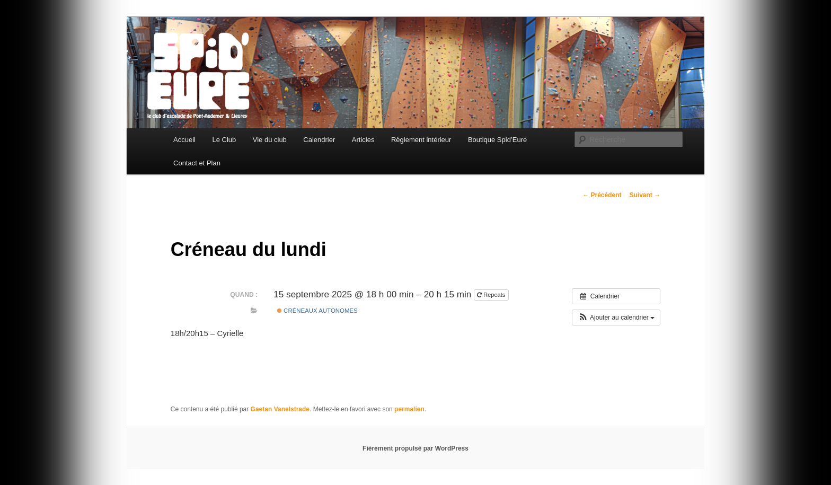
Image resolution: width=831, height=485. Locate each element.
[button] (616, 317)
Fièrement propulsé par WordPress (415, 448)
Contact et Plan (196, 163)
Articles (363, 140)
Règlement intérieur (421, 140)
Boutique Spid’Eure (497, 140)
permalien (409, 409)
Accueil (184, 140)
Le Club (224, 140)
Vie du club (270, 140)
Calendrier (319, 140)
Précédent (601, 195)
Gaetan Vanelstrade (280, 409)
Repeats (492, 295)
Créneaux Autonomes (317, 310)
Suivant (644, 195)
